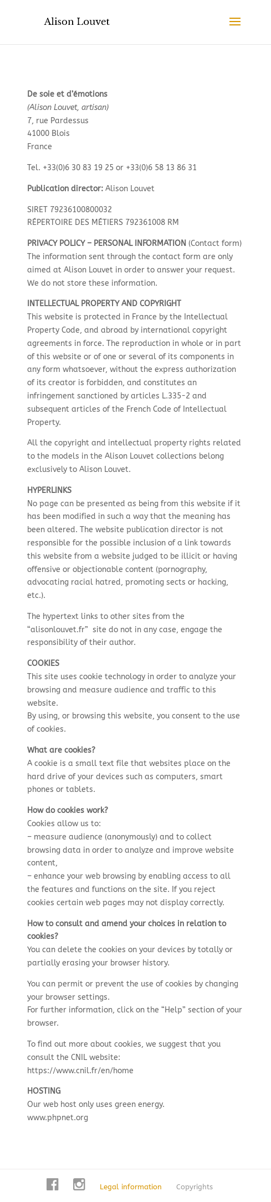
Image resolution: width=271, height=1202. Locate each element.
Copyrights (194, 1187)
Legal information (131, 1187)
